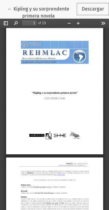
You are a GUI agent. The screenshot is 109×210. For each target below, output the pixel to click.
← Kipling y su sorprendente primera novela (42, 12)
